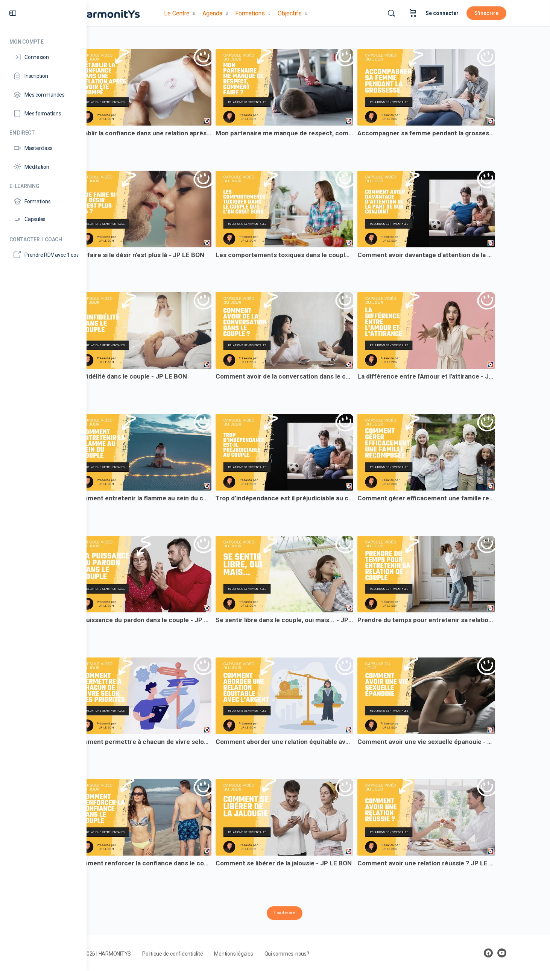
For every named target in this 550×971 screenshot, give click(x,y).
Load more (318, 912)
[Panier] (442, 13)
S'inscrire (515, 13)
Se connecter (470, 13)
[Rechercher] (419, 13)
